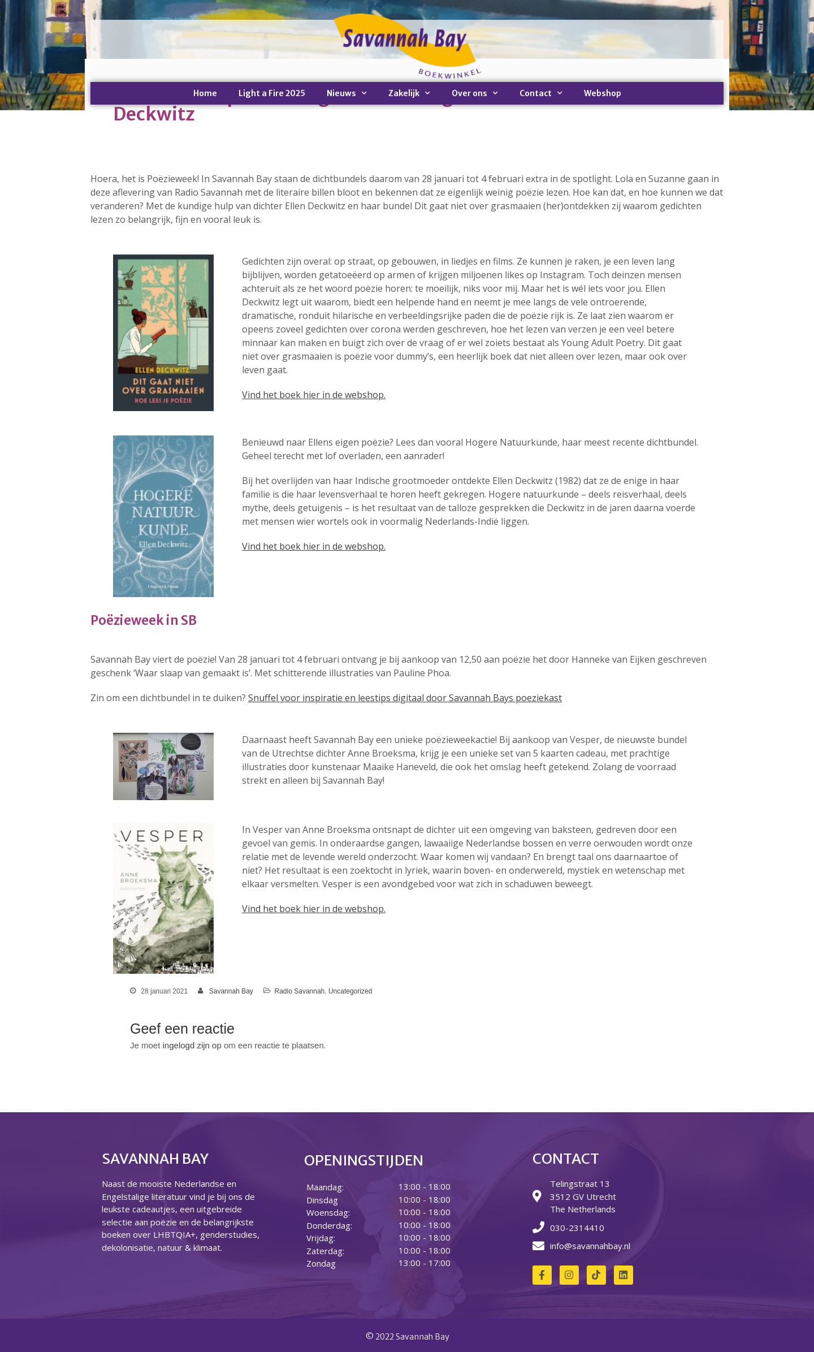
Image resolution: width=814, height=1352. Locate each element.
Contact (540, 93)
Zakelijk (409, 93)
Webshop (602, 93)
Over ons (475, 93)
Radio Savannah (300, 991)
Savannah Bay (231, 991)
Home (205, 93)
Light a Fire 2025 (272, 93)
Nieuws (347, 93)
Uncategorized (350, 991)
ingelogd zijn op (192, 1045)
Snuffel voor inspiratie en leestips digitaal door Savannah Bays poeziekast (405, 698)
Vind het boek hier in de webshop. (314, 394)
